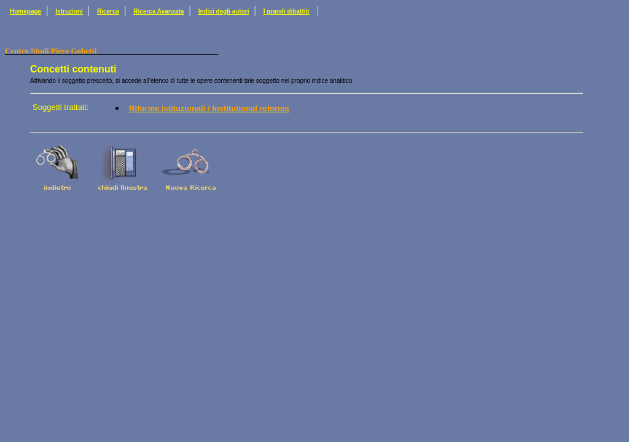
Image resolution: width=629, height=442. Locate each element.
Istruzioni (68, 11)
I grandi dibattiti (287, 11)
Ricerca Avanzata (158, 11)
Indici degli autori (223, 11)
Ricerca (108, 11)
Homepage (25, 11)
